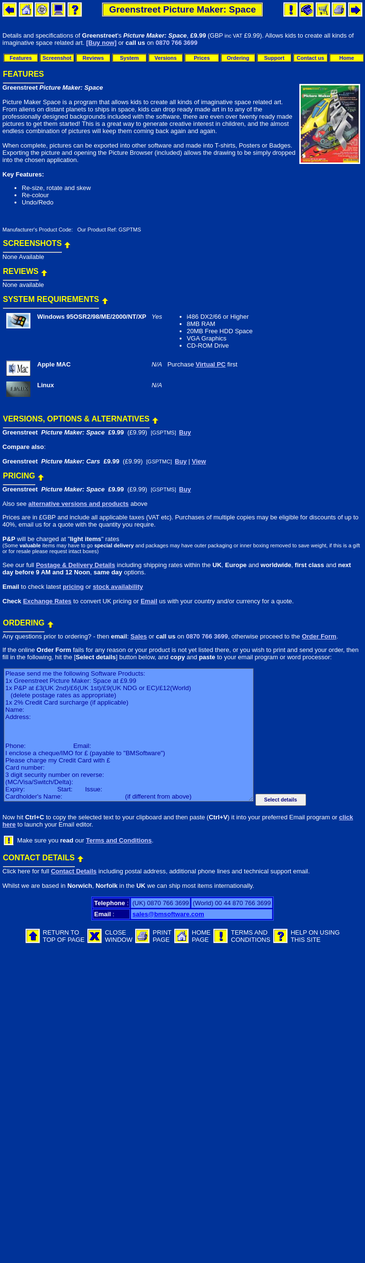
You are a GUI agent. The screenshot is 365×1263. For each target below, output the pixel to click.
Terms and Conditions (119, 840)
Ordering (238, 58)
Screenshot (56, 58)
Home (346, 58)
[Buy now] (101, 42)
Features (21, 58)
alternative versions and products (78, 503)
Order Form (319, 636)
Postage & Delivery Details (75, 565)
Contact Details (74, 871)
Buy (185, 432)
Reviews (93, 58)
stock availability (118, 586)
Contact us (310, 58)
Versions (165, 58)
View (199, 461)
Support (274, 58)
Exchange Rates (47, 601)
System (129, 58)
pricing (73, 586)
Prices (202, 58)
